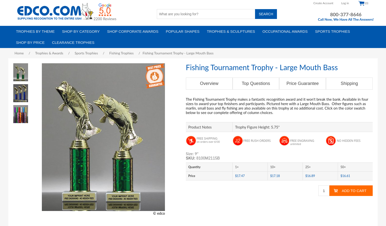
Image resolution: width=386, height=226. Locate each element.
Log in (345, 3)
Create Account (323, 3)
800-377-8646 (346, 14)
